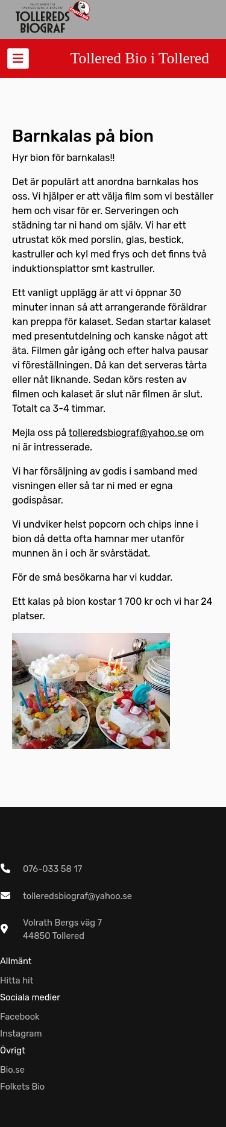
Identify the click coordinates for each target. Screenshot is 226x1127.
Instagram (21, 1033)
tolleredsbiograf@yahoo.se (128, 432)
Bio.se (12, 1069)
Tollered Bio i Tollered (140, 57)
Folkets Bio (22, 1086)
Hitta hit (16, 980)
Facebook (20, 1016)
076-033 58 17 (52, 868)
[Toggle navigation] (18, 58)
